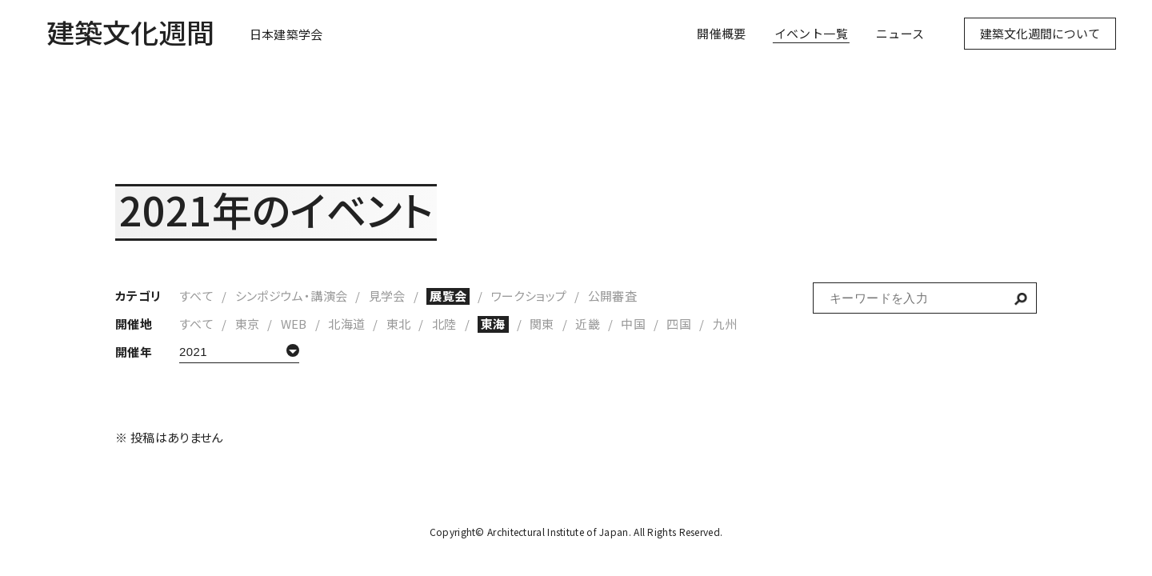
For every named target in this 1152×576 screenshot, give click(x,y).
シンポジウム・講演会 (291, 295)
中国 (633, 323)
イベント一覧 (811, 40)
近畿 (587, 323)
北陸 (444, 323)
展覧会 (448, 295)
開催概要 (721, 40)
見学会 (387, 295)
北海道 (346, 323)
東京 (247, 323)
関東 (542, 323)
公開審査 (613, 295)
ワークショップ (529, 295)
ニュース (900, 40)
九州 (725, 323)
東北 (398, 323)
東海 (493, 323)
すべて (196, 295)
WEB (294, 323)
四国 (678, 323)
